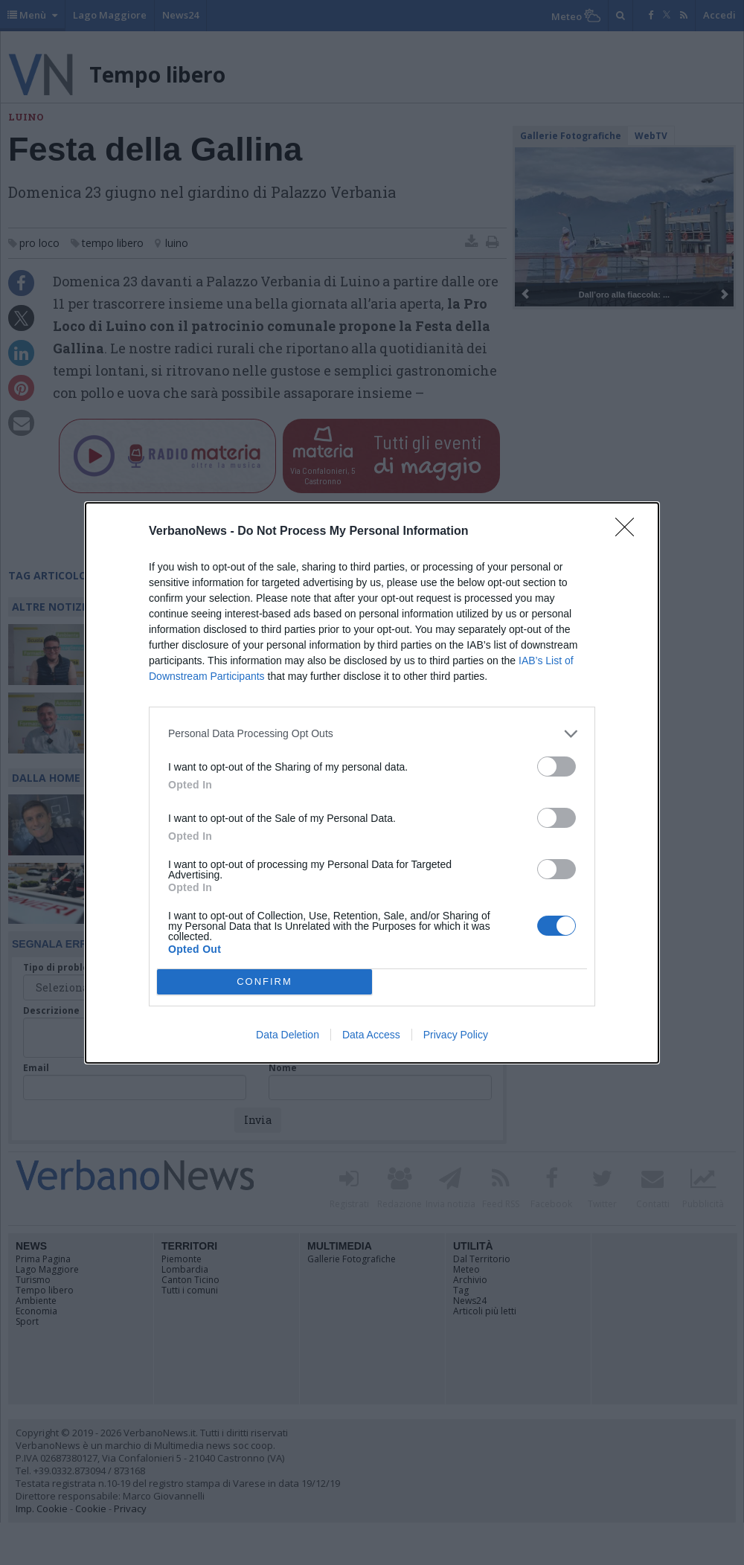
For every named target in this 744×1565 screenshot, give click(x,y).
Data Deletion (287, 1035)
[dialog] (372, 783)
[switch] (556, 766)
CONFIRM (264, 981)
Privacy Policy (455, 1035)
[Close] (629, 532)
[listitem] (372, 734)
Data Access (371, 1035)
